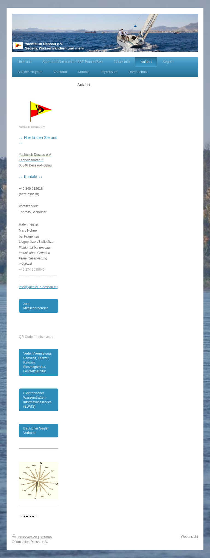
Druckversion (25, 537)
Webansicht (189, 537)
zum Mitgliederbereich (35, 306)
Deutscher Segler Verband (36, 430)
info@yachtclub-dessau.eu (38, 287)
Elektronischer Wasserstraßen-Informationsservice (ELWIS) (37, 399)
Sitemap (46, 537)
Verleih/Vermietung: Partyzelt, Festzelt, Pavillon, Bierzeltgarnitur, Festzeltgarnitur (37, 362)
